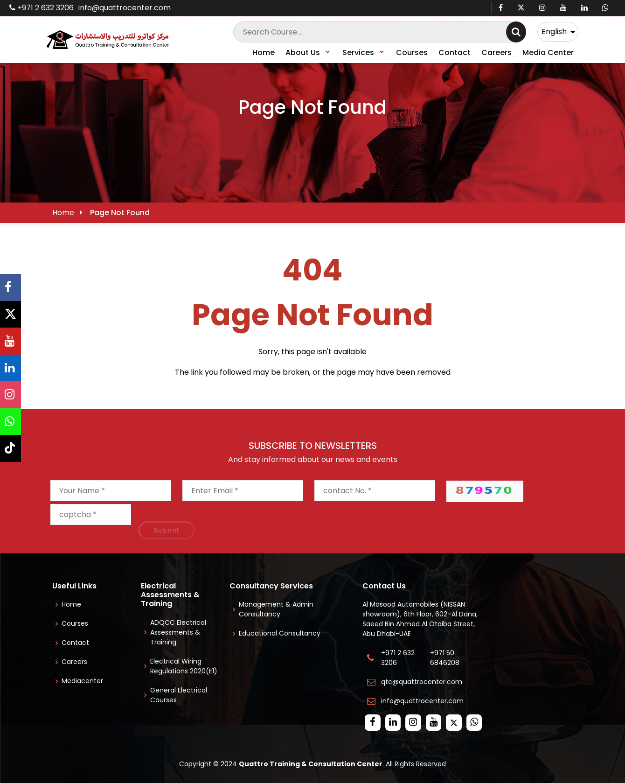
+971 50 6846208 (446, 657)
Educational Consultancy (279, 633)
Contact (454, 52)
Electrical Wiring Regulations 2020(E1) (183, 666)
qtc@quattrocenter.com (421, 681)
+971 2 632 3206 (41, 7)
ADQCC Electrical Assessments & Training (178, 632)
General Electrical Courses (178, 695)
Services (363, 52)
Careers (496, 52)
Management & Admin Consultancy (276, 609)
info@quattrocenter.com (124, 7)
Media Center (548, 52)
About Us (308, 52)
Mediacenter (82, 680)
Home (263, 52)
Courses (412, 52)
